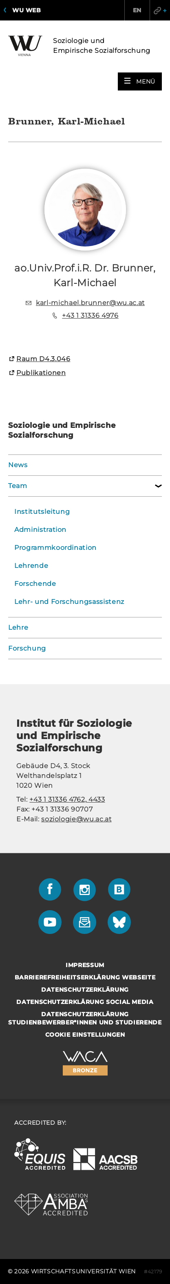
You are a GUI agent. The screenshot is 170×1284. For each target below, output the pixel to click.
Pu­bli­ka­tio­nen (41, 373)
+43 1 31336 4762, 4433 (67, 799)
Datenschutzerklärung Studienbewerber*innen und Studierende (84, 1018)
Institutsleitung (42, 511)
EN (137, 10)
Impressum (85, 965)
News (18, 465)
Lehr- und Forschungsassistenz (69, 602)
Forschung (27, 648)
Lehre (18, 627)
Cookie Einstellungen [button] (85, 1034)
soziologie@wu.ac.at (76, 819)
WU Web (26, 10)
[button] (140, 81)
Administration (40, 529)
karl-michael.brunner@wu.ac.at (90, 303)
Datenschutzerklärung (85, 989)
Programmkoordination (55, 548)
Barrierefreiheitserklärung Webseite (85, 977)
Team (17, 486)
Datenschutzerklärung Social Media (84, 1002)
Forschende (35, 584)
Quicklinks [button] (160, 10)
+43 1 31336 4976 (90, 315)
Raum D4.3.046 (43, 359)
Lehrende (31, 566)
